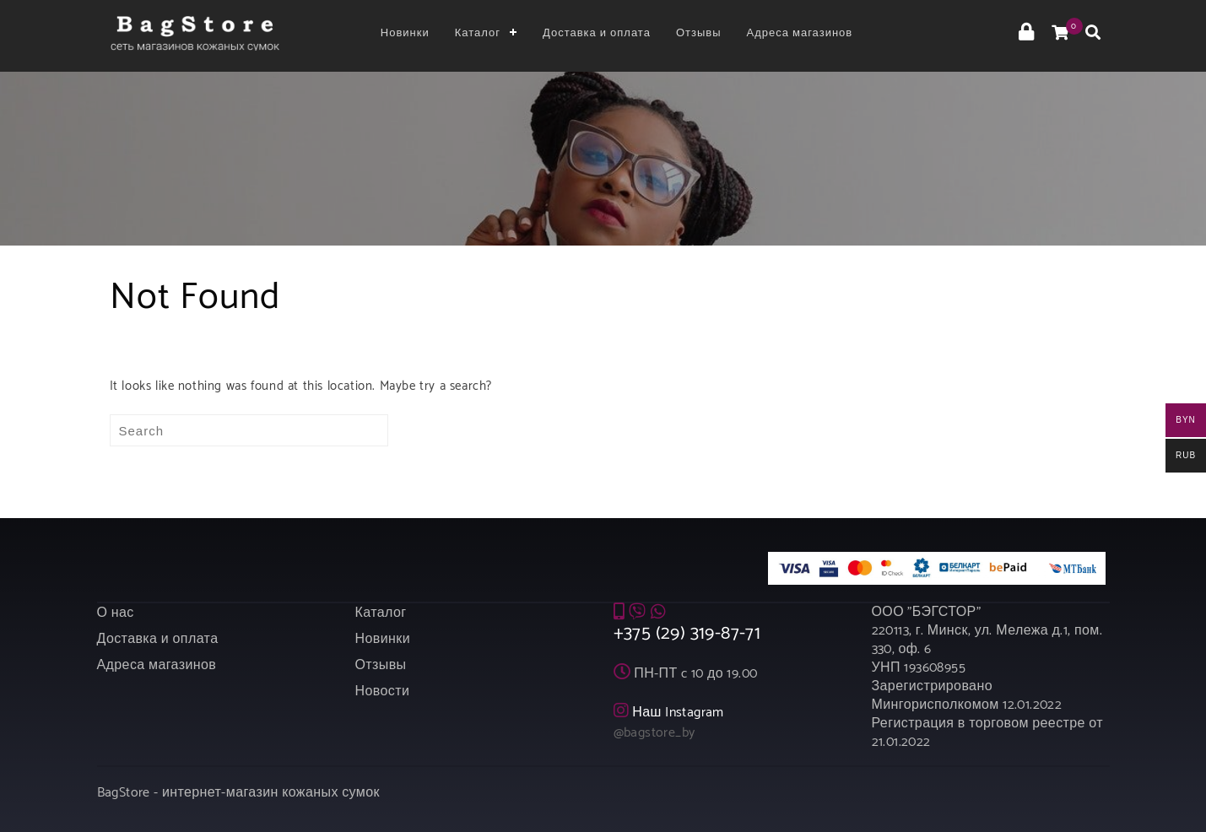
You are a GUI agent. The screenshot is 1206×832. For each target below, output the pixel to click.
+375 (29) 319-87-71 (687, 629)
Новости (382, 687)
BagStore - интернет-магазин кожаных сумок (238, 788)
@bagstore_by (654, 728)
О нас (115, 608)
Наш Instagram (678, 708)
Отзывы (699, 33)
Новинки (405, 33)
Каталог (477, 33)
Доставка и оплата (597, 33)
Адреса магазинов (800, 33)
